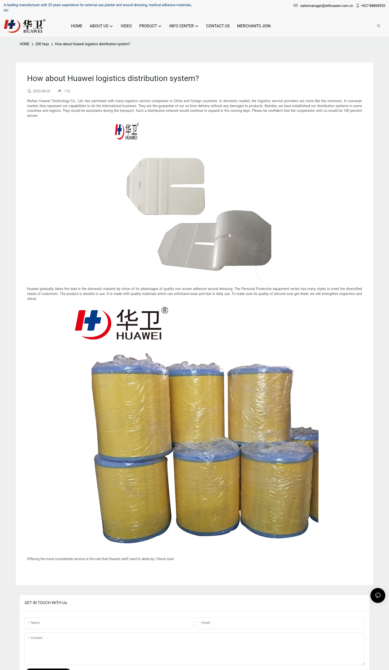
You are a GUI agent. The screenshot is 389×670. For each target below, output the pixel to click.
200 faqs (42, 44)
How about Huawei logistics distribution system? (92, 44)
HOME (25, 44)
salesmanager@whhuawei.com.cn (324, 6)
